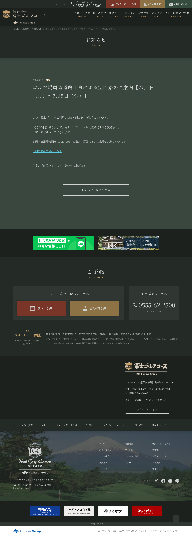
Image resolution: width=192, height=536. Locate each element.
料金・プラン (82, 14)
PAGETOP (176, 518)
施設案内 (114, 14)
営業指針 (90, 425)
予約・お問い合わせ (177, 14)
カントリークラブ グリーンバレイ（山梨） (160, 531)
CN (63, 4)
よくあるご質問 (25, 425)
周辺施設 (139, 425)
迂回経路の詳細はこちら (47, 151)
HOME (16, 29)
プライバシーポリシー (114, 425)
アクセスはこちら (147, 409)
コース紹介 (99, 14)
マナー (44, 425)
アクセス (157, 14)
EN (56, 4)
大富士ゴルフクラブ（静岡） (125, 531)
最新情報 (143, 14)
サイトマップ (159, 425)
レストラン (129, 14)
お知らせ (38, 29)
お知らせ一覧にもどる (96, 190)
